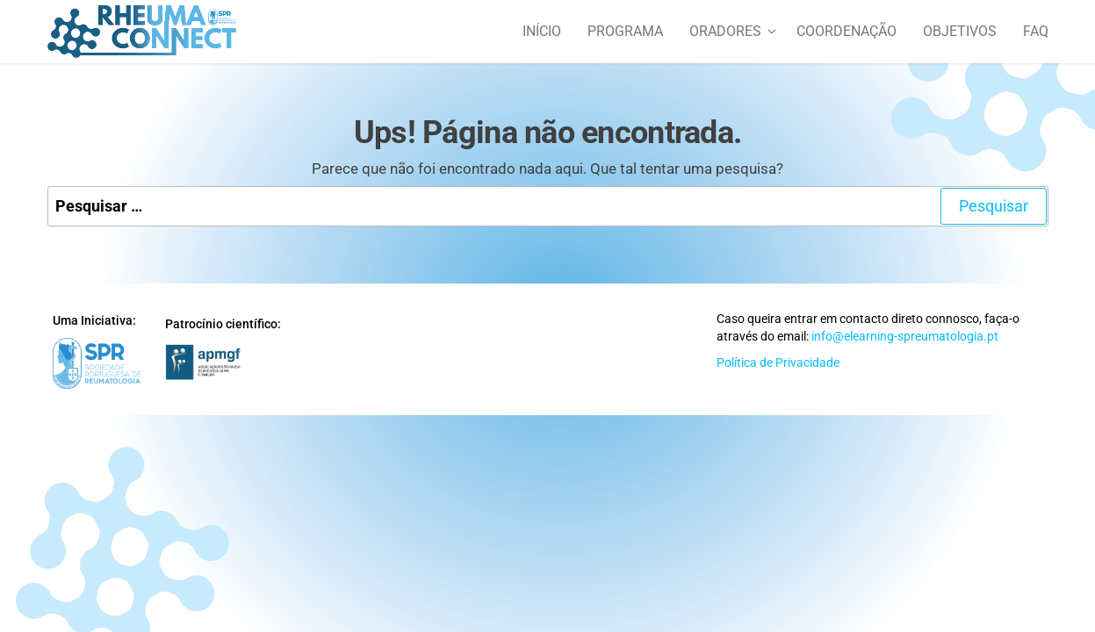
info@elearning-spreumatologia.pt (904, 336)
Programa (625, 31)
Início (541, 31)
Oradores (725, 31)
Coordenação (846, 31)
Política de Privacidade (778, 363)
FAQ (1035, 31)
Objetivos (960, 31)
